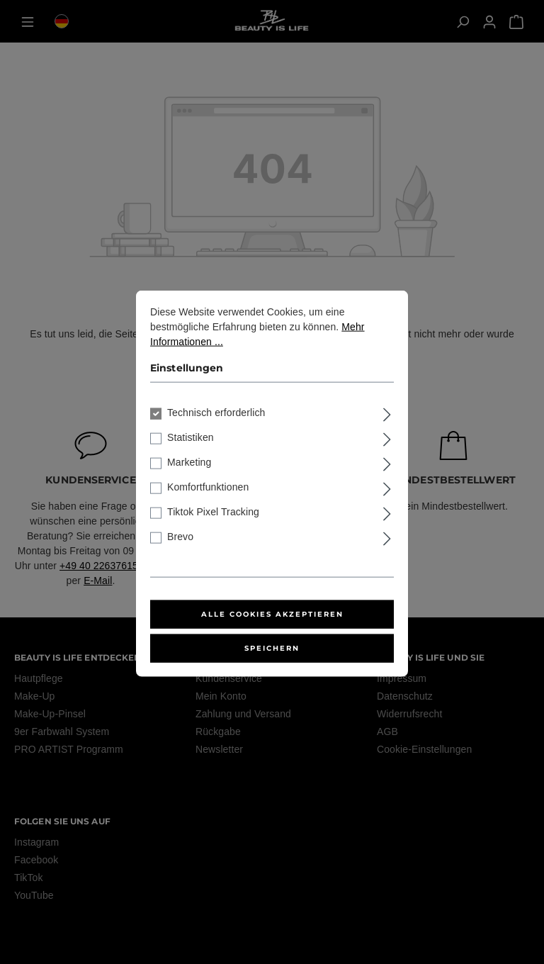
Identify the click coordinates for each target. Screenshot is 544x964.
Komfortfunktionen (208, 506)
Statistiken (190, 457)
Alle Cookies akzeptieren (272, 634)
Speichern (272, 668)
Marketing (189, 482)
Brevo (180, 556)
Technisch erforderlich (216, 432)
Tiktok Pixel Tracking (213, 531)
